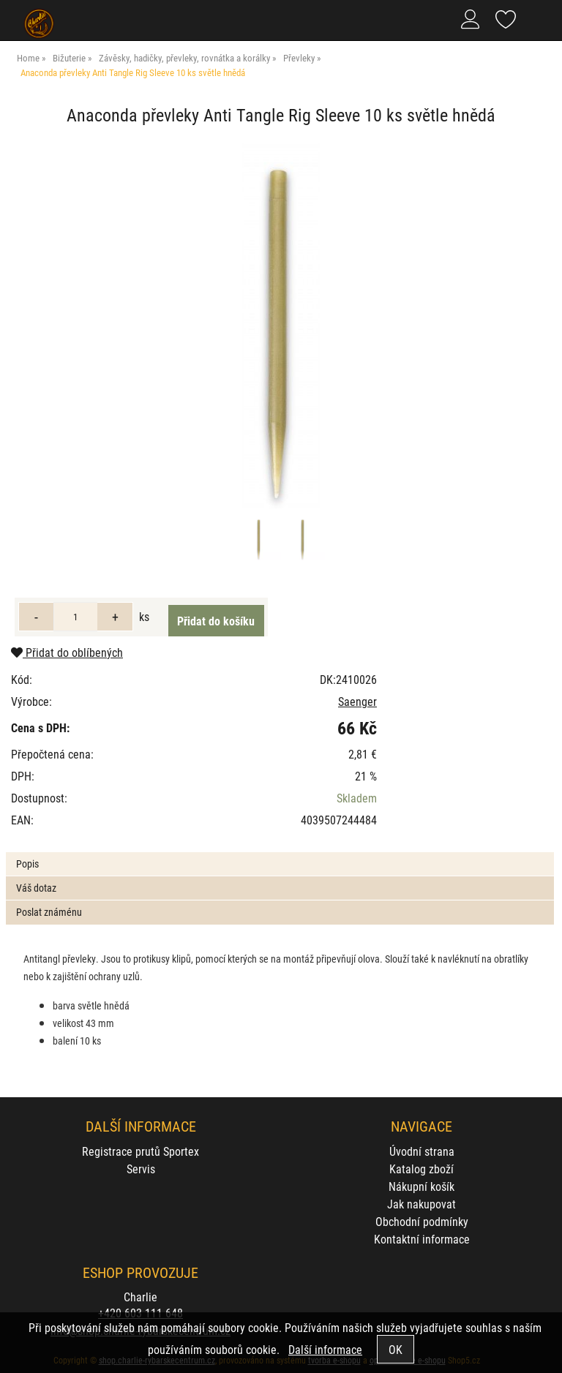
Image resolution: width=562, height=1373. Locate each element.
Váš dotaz (36, 888)
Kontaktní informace (422, 1238)
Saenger (357, 701)
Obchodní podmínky (421, 1221)
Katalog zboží (421, 1168)
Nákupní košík (421, 1186)
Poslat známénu (49, 912)
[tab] (279, 852)
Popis (27, 863)
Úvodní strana (421, 1151)
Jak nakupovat (421, 1203)
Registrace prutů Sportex (140, 1151)
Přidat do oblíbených (67, 652)
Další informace (325, 1349)
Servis (141, 1168)
